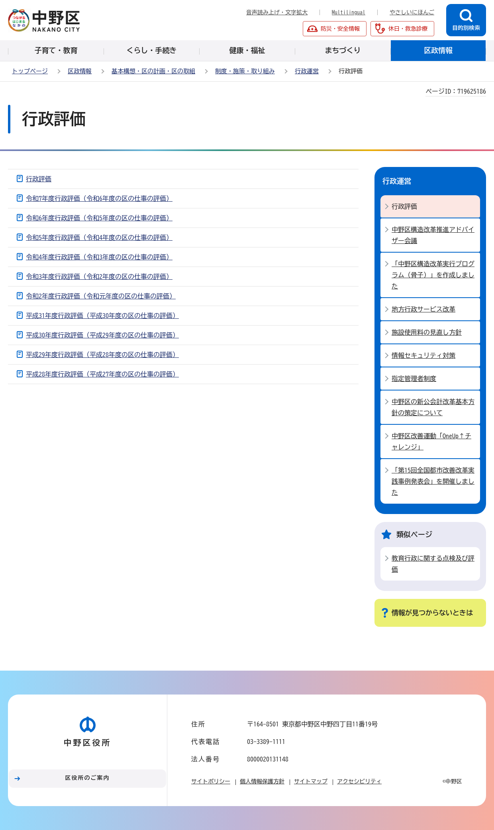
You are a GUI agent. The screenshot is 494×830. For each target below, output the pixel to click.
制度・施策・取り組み (245, 71)
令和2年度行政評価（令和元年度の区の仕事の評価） (101, 296)
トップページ (30, 71)
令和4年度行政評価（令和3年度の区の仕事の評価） (99, 257)
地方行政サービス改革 (423, 309)
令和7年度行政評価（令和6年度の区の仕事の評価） (99, 198)
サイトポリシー (210, 781)
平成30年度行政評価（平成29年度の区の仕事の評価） (102, 335)
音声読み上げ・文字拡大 (277, 12)
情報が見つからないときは (432, 612)
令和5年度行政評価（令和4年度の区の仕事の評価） (99, 237)
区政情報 (80, 71)
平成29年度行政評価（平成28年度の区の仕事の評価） (102, 354)
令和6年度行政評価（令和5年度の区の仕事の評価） (99, 218)
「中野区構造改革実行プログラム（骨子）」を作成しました (433, 275)
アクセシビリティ (359, 781)
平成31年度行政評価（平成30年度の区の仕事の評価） (102, 315)
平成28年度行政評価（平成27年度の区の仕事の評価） (102, 374)
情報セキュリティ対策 (423, 355)
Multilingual (348, 12)
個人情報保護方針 (262, 781)
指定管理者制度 (414, 378)
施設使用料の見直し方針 (427, 332)
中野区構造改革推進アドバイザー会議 (433, 235)
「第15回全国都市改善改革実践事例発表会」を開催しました (433, 481)
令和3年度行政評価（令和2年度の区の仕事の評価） (99, 276)
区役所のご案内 (87, 778)
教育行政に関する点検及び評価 (433, 564)
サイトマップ (310, 781)
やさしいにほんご (412, 12)
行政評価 (38, 179)
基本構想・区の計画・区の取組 (153, 71)
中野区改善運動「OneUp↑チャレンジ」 (431, 441)
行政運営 (307, 71)
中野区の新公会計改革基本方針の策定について (433, 407)
